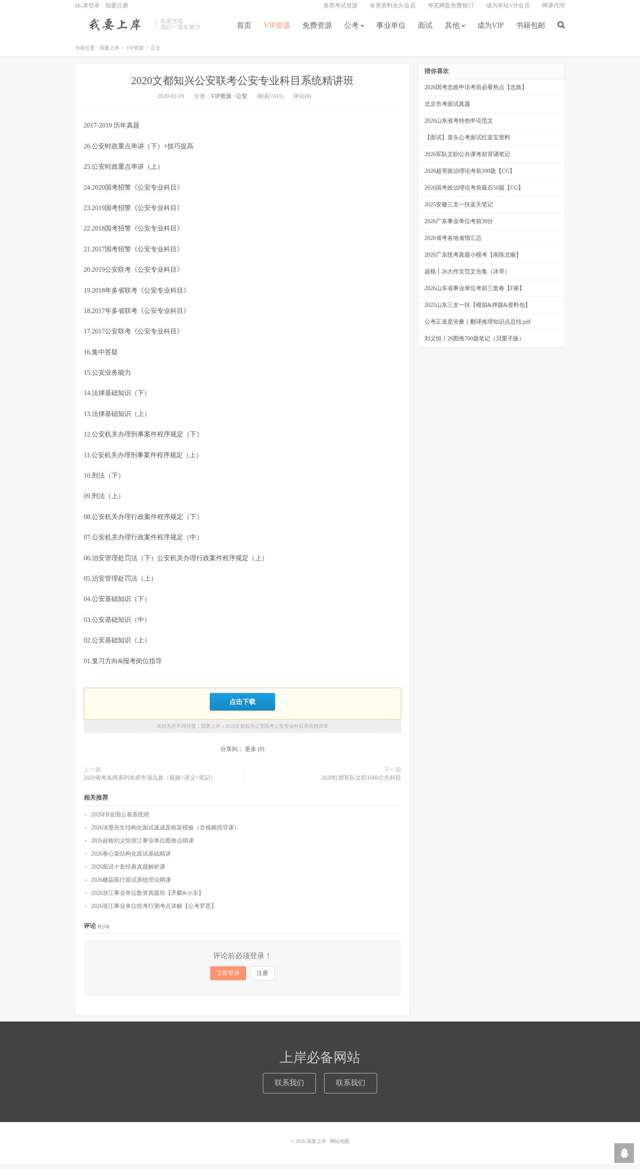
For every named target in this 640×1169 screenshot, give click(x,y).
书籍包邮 (530, 30)
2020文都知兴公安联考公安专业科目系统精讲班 (242, 87)
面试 (425, 30)
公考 (351, 30)
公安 (241, 102)
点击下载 (242, 707)
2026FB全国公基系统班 (120, 819)
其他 (452, 30)
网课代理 (553, 10)
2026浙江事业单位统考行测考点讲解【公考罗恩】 (154, 911)
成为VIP (490, 30)
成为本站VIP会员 (508, 10)
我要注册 (116, 10)
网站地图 (339, 1146)
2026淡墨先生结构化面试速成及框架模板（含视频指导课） (165, 832)
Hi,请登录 (87, 10)
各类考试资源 (340, 10)
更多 (250, 754)
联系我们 (289, 1088)
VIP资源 (277, 30)
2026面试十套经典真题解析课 (128, 872)
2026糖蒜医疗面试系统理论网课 (131, 885)
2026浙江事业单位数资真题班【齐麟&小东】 (147, 898)
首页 (244, 30)
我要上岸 (113, 29)
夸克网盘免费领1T (451, 10)
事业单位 (391, 30)
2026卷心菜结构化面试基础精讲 (131, 859)
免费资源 (317, 30)
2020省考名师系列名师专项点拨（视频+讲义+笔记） (150, 783)
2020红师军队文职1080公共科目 (361, 783)
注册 (262, 978)
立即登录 (228, 978)
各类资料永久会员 (393, 10)
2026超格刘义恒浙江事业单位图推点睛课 (142, 846)
